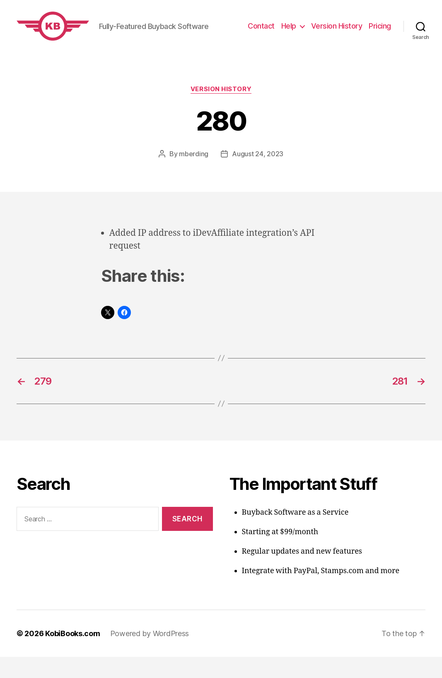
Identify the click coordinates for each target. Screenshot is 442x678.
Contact (261, 36)
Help (288, 36)
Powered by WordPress (149, 654)
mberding (193, 175)
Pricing (380, 36)
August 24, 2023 (257, 175)
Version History (336, 36)
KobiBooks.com (72, 654)
